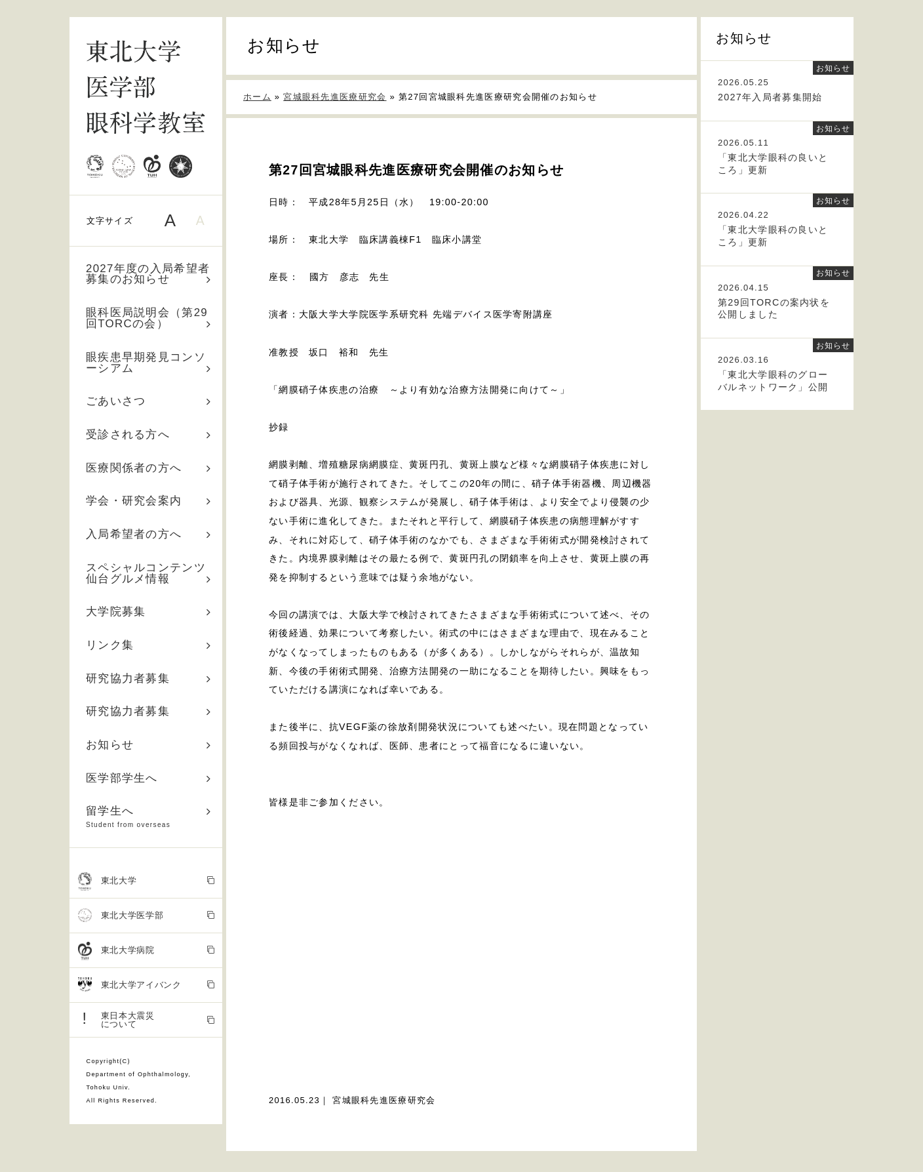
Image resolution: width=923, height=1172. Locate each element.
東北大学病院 (146, 951)
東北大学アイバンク (146, 985)
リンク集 (148, 645)
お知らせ (148, 744)
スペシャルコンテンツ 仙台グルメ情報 (152, 573)
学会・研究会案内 (148, 501)
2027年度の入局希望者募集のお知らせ (148, 274)
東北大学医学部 (146, 916)
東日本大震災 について (146, 1019)
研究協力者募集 (148, 678)
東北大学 (146, 881)
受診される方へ (148, 434)
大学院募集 (148, 611)
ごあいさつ (148, 401)
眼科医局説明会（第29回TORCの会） (148, 318)
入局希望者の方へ (148, 534)
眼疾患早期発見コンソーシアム (148, 362)
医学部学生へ (148, 778)
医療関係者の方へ (148, 468)
